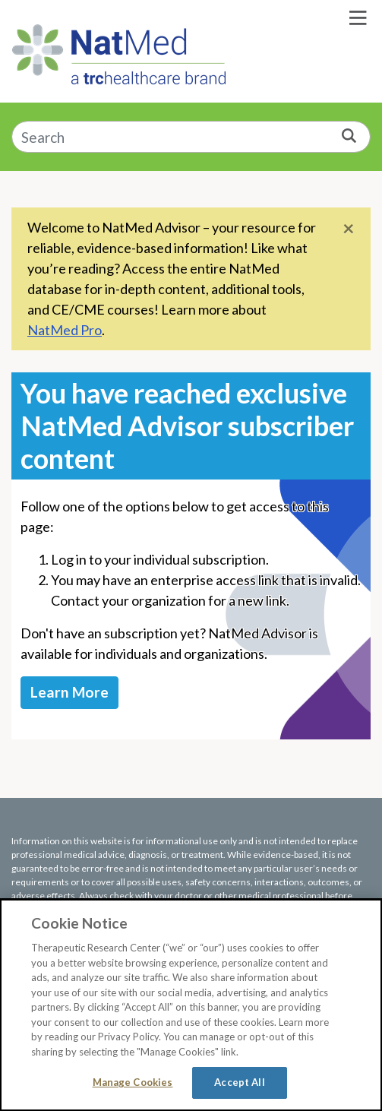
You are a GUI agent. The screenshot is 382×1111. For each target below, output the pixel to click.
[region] (191, 1005)
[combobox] (191, 137)
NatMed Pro (64, 329)
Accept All (239, 1082)
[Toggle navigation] (358, 18)
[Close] (348, 227)
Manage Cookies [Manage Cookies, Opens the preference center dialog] (133, 1082)
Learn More (69, 692)
